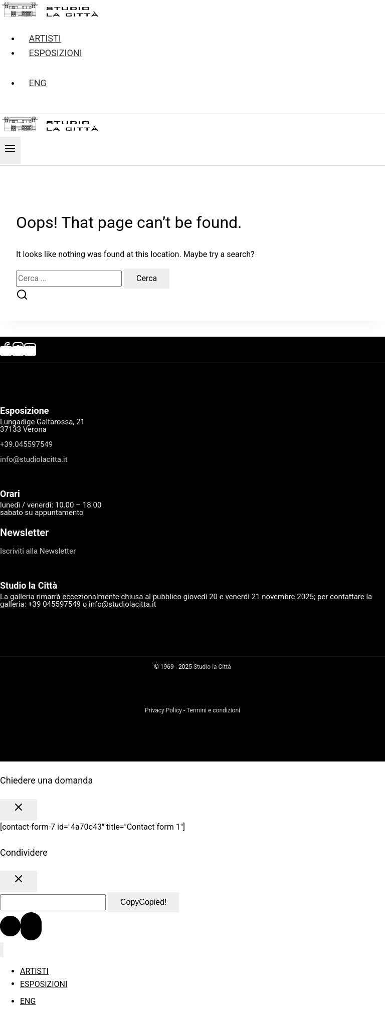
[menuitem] (202, 83)
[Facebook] (6, 351)
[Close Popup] (18, 810)
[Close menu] (2, 949)
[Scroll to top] (10, 926)
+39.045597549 (26, 444)
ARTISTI (34, 971)
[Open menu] (10, 150)
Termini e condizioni (213, 710)
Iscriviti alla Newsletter (38, 551)
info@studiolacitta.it (34, 459)
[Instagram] (18, 351)
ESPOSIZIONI (55, 53)
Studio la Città (212, 666)
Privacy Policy (163, 710)
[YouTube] (30, 351)
